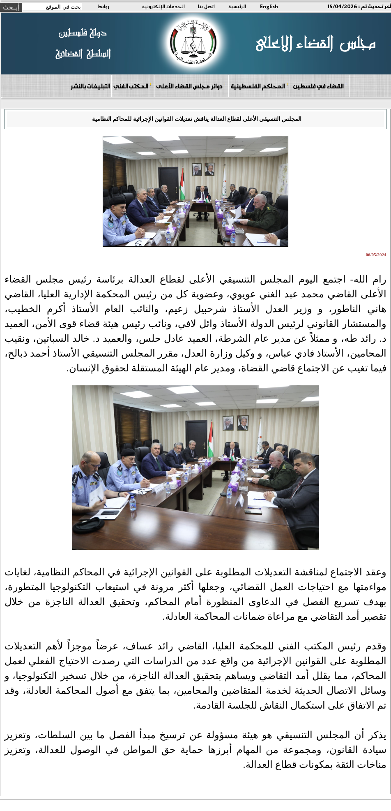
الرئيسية (237, 6)
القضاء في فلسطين (320, 86)
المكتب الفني (132, 86)
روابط (103, 6)
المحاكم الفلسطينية (259, 86)
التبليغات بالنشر (90, 86)
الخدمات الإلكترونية (163, 6)
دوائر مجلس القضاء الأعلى (191, 86)
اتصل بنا (206, 6)
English (269, 6)
